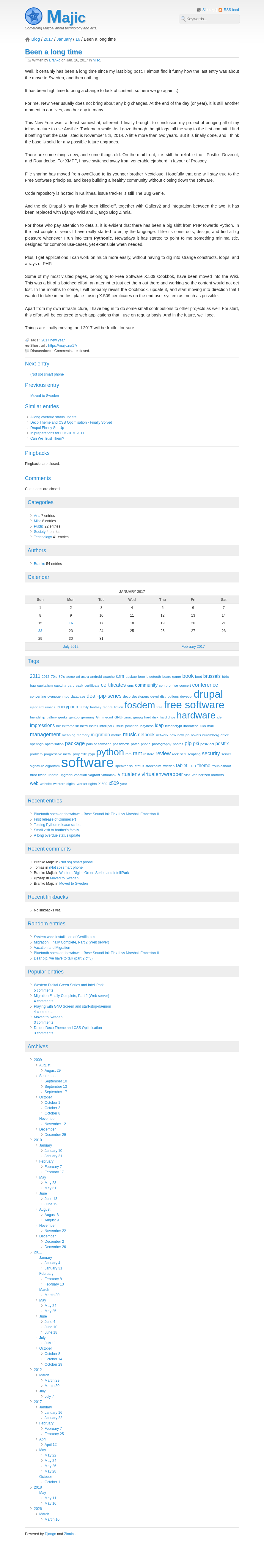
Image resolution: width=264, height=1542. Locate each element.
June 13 (51, 1199)
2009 (38, 1060)
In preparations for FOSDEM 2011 (57, 433)
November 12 (55, 1124)
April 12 (51, 1445)
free (159, 707)
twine (42, 775)
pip (188, 743)
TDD (192, 766)
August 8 (52, 1215)
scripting (194, 754)
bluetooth (154, 676)
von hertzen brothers (208, 775)
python (110, 752)
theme (203, 765)
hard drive (167, 717)
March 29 (52, 1380)
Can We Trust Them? (47, 438)
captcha (60, 685)
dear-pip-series (104, 696)
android (96, 676)
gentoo (74, 717)
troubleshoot (221, 766)
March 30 (52, 1295)
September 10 (56, 1081)
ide (219, 717)
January (64, 39)
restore (148, 754)
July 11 (50, 1343)
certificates (113, 685)
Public (39, 526)
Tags (33, 661)
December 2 (54, 1241)
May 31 (50, 1188)
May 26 (50, 1466)
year (61, 340)
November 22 (55, 1231)
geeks (62, 717)
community (146, 685)
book (188, 676)
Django (50, 1534)
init (58, 726)
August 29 (53, 1070)
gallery (51, 717)
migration (100, 734)
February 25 (54, 1434)
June (43, 1193)
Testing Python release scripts (57, 825)
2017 (48, 39)
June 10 (51, 1327)
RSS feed (231, 10)
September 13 (56, 1087)
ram (128, 754)
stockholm (153, 766)
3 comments (43, 1022)
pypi (91, 754)
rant (137, 753)
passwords (121, 744)
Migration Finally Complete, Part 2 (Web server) (71, 942)
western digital (64, 784)
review (163, 753)
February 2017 (193, 647)
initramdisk (70, 726)
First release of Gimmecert (55, 819)
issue (120, 726)
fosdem (140, 705)
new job (183, 735)
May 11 (50, 1498)
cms (130, 685)
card (71, 685)
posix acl (207, 744)
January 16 (53, 1412)
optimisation (54, 744)
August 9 (52, 1220)
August (44, 1065)
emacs (50, 707)
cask (79, 685)
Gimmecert (104, 717)
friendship (37, 717)
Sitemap (209, 10)
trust (33, 775)
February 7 (53, 1167)
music (130, 734)
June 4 (50, 1322)
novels (196, 735)
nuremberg (210, 735)
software (87, 762)
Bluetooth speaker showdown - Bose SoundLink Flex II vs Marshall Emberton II (96, 814)
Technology (43, 537)
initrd (84, 726)
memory (83, 735)
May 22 (50, 1455)
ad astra (82, 676)
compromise (168, 685)
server (226, 754)
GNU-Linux (123, 717)
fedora (107, 707)
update (53, 775)
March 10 (52, 1519)
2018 (38, 1487)
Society (39, 532)
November (47, 1119)
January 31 (53, 1156)
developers (140, 696)
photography (161, 744)
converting (38, 696)
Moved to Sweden (44, 396)
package (75, 743)
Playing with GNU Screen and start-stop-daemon (72, 1006)
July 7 (49, 1396)
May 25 (50, 1311)
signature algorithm (45, 766)
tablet (181, 765)
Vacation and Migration (52, 948)
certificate (91, 685)
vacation (80, 775)
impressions (42, 725)
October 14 (53, 1359)
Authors (37, 550)
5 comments (43, 990)
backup (131, 676)
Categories (41, 502)
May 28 (50, 1471)
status (139, 766)
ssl (131, 766)
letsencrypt (173, 726)
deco (126, 696)
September (48, 1076)
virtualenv (129, 774)
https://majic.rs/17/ (62, 345)
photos (178, 744)
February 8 (53, 1279)
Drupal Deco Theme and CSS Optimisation (68, 1028)
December (47, 1129)
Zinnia (69, 1534)
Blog (36, 39)
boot (198, 676)
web (34, 783)
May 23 (50, 1183)
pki (196, 743)
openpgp (37, 744)
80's (62, 676)
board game (171, 676)
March (44, 1290)
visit (187, 775)
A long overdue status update (53, 417)
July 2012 (70, 647)
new (53, 340)
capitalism (45, 685)
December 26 (55, 1247)
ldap (159, 725)
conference (205, 685)
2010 (38, 1140)
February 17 (54, 1172)
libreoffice (190, 726)
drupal (208, 694)
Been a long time (53, 52)
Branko (54, 60)
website (46, 784)
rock (175, 754)
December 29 (55, 1135)
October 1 (52, 1103)
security (211, 753)
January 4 (52, 1263)
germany (88, 717)
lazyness (147, 726)
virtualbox (108, 775)
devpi (154, 696)
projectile (80, 754)
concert (185, 685)
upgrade (66, 775)
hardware (196, 715)
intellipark (106, 726)
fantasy (95, 707)
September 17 (56, 1092)
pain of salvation (98, 744)
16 (78, 39)
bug (33, 685)
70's (54, 676)
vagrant (94, 775)
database (78, 696)
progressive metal (58, 754)
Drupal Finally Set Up (47, 428)
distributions (169, 696)
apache (109, 676)
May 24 (50, 1306)
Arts (37, 516)
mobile (116, 735)
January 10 (53, 1151)
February (46, 1161)
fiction (118, 707)
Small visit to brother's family (56, 830)
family (84, 707)
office (225, 735)
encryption (67, 706)
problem (36, 754)
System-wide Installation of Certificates (64, 937)
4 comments (43, 1001)
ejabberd (37, 707)
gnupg (138, 717)
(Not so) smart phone (47, 374)
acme (70, 676)
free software (194, 704)
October (45, 1097)
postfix (222, 743)
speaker (121, 766)
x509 (114, 783)
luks (202, 726)
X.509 (102, 784)
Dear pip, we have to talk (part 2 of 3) (63, 958)
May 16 (50, 1503)
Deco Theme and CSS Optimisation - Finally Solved (71, 422)
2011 (35, 676)
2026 (38, 1509)
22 (40, 631)
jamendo (132, 726)
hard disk (151, 717)
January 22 (53, 1418)
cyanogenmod (59, 696)
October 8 (52, 1113)
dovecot (186, 696)
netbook (146, 734)
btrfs (225, 676)
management (45, 734)
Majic (66, 18)
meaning (68, 735)
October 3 (52, 1108)
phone (146, 744)
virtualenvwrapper (162, 774)
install (93, 726)
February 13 (54, 1284)
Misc (96, 60)
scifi (183, 754)
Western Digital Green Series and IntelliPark (94, 873)
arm (120, 676)
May (42, 1177)
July (42, 1338)
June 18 (51, 1332)
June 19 (51, 1204)
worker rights (87, 784)
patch (135, 744)
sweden (169, 766)
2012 (38, 1370)
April (42, 1439)
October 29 (53, 1364)
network (162, 735)
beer (141, 676)
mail (210, 726)
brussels (212, 676)
